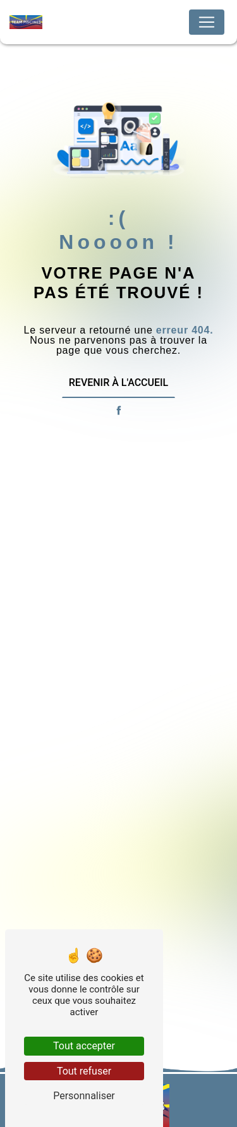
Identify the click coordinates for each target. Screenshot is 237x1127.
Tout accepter (84, 1046)
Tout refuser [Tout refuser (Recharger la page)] (84, 1071)
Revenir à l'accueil (118, 383)
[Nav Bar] (206, 22)
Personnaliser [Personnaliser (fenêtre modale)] (84, 1096)
